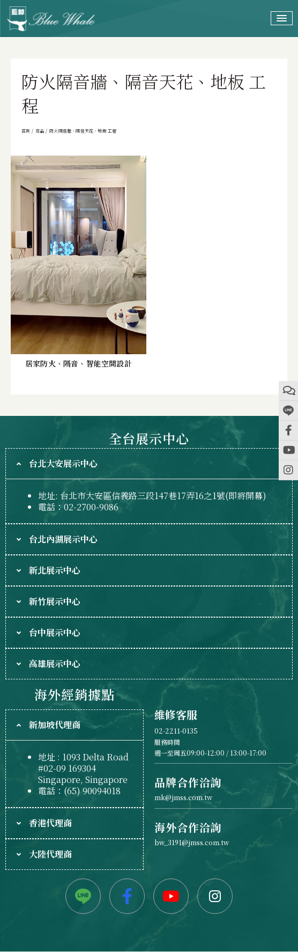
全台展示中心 (149, 438)
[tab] (149, 464)
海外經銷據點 (74, 694)
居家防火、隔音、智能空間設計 (78, 363)
